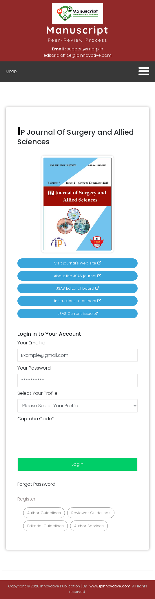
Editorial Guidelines (45, 526)
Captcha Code (35, 418)
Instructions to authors (77, 301)
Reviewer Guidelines (90, 513)
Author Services (89, 526)
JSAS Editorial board (77, 288)
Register (26, 499)
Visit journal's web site (77, 263)
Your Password (34, 368)
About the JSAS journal (77, 276)
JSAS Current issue (78, 313)
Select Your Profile (37, 393)
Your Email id (31, 342)
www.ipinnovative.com (110, 586)
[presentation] (61, 436)
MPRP (11, 72)
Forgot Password (36, 484)
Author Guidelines (44, 513)
